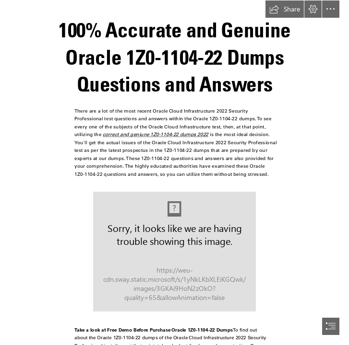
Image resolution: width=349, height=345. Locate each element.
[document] (174, 172)
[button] (284, 9)
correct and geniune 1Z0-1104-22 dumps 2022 (155, 134)
